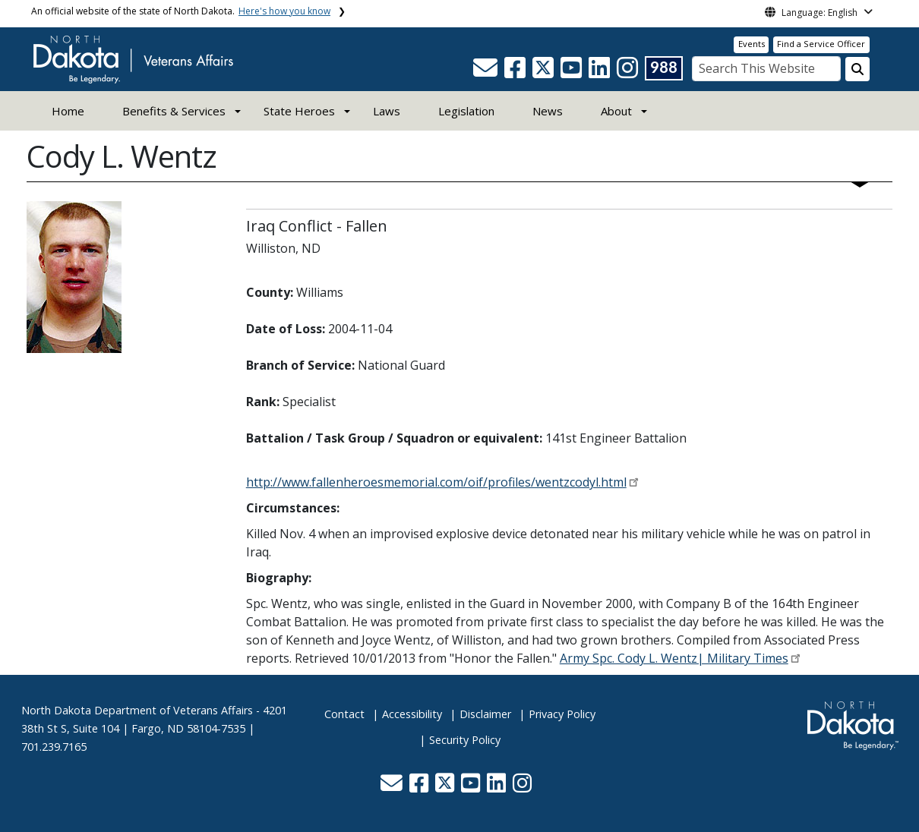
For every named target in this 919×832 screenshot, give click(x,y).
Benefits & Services (174, 110)
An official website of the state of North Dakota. (180, 11)
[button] (487, 72)
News (547, 110)
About (616, 110)
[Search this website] (857, 69)
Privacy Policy (562, 714)
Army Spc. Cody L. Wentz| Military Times (674, 658)
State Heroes (299, 110)
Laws (386, 110)
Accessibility (412, 714)
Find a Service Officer (821, 43)
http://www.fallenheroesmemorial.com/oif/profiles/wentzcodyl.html (436, 482)
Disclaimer (485, 714)
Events (751, 43)
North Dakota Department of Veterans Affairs (137, 710)
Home (68, 110)
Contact (344, 714)
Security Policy (465, 740)
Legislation (466, 110)
